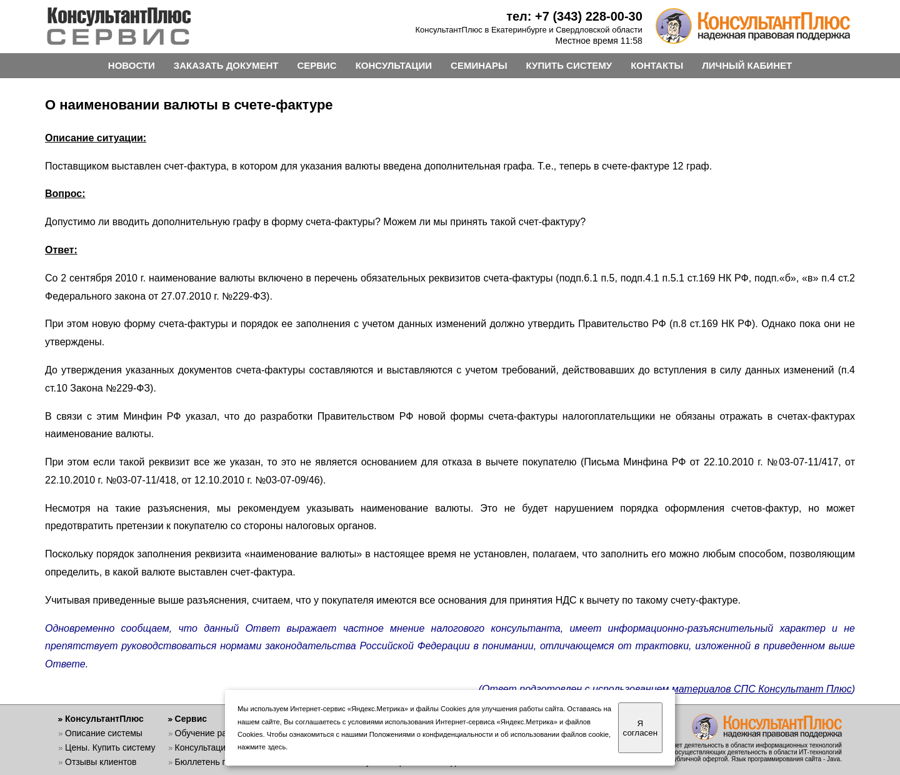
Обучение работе (210, 733)
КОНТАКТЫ (657, 65)
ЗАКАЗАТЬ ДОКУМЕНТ (226, 65)
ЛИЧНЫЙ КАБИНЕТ (747, 65)
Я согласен (640, 728)
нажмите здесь (262, 747)
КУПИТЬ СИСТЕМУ (569, 65)
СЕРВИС (316, 65)
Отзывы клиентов (100, 762)
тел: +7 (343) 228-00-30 (574, 16)
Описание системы (103, 733)
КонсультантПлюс (104, 719)
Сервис (191, 719)
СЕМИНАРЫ (479, 65)
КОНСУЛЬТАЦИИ (394, 65)
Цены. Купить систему (110, 747)
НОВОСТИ (131, 65)
